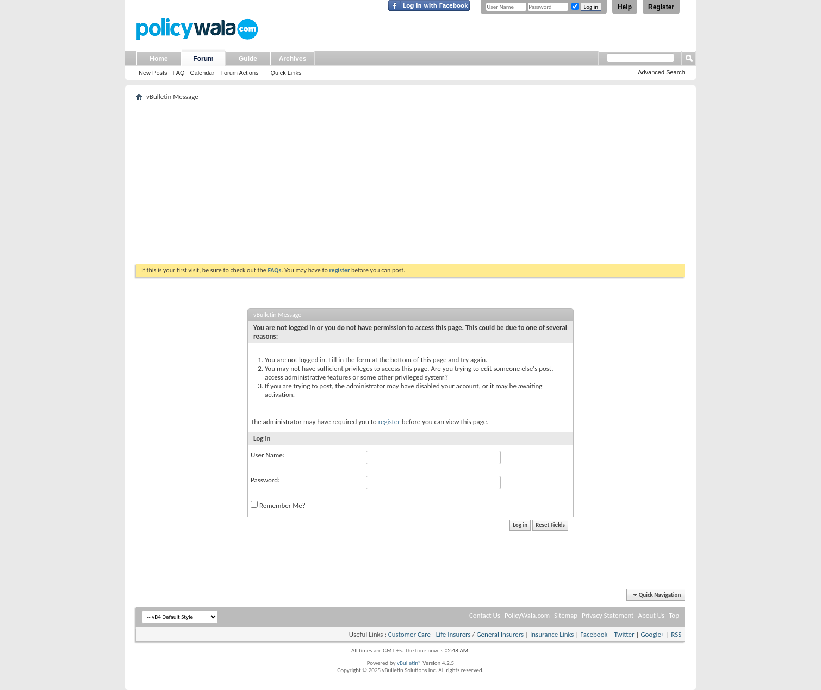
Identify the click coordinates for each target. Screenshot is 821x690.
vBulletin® (409, 663)
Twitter (624, 634)
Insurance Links (552, 634)
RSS (676, 634)
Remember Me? (278, 505)
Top (674, 615)
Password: (265, 480)
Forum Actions (239, 73)
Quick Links (286, 73)
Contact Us (484, 615)
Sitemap (565, 615)
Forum (203, 59)
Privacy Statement (607, 615)
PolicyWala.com (527, 615)
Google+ (652, 634)
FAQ (179, 73)
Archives (293, 59)
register (389, 422)
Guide (248, 59)
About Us (651, 615)
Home (158, 59)
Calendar (202, 73)
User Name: (267, 455)
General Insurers (500, 634)
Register (661, 7)
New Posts (153, 73)
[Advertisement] (410, 182)
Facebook (593, 634)
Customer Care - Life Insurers (429, 634)
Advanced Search (661, 72)
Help (625, 7)
